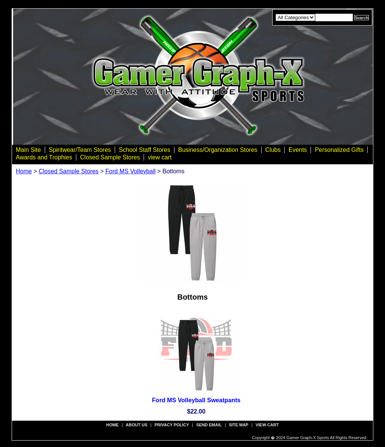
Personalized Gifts (339, 150)
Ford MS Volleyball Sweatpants (196, 400)
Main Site (28, 150)
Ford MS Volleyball (130, 171)
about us (136, 425)
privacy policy (172, 425)
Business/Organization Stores (218, 150)
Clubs (273, 150)
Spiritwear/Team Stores (80, 150)
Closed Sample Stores (110, 157)
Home (24, 171)
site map (239, 425)
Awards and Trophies (44, 157)
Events (297, 150)
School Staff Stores (144, 150)
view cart (159, 157)
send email (209, 425)
